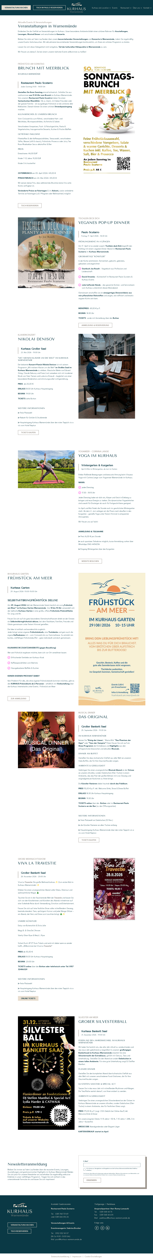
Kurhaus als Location (100, 8)
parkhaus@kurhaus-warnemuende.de (115, 1218)
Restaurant (125, 8)
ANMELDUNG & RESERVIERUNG (95, 325)
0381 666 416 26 (62, 1217)
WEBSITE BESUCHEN (90, 561)
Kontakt (146, 8)
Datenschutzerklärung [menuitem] (60, 1257)
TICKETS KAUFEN (28, 433)
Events (114, 8)
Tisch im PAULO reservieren (49, 8)
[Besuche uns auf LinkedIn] (108, 1228)
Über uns (136, 8)
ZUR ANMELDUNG (18, 699)
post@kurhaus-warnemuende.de (68, 1240)
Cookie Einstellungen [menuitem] (93, 1257)
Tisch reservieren (29, 206)
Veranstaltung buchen (16, 8)
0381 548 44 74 (106, 1212)
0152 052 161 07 (62, 1233)
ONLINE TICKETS (28, 998)
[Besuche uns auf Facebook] (97, 1228)
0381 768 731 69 (61, 1214)
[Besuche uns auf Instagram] (102, 1228)
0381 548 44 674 (106, 1215)
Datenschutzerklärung (119, 1175)
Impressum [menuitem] (76, 1257)
